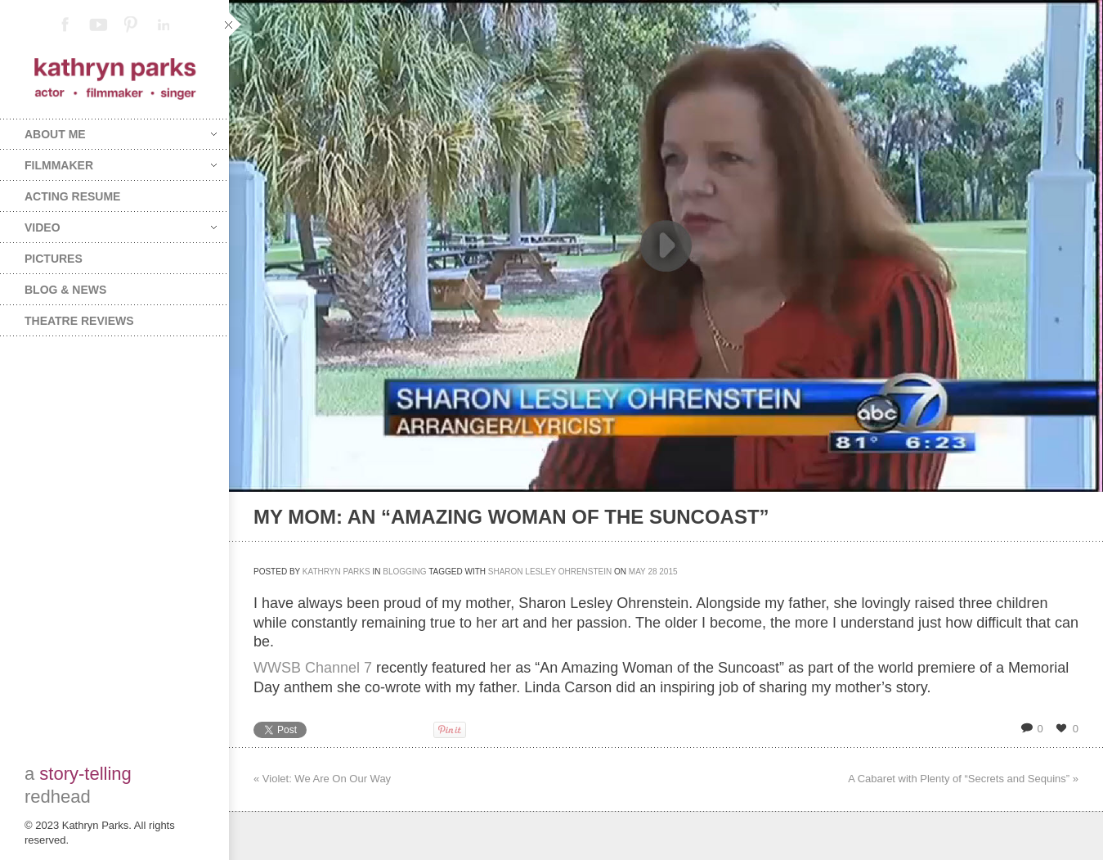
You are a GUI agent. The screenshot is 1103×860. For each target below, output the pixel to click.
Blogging (404, 571)
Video (121, 227)
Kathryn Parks (336, 571)
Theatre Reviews (79, 320)
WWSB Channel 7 (312, 668)
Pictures (54, 258)
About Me (121, 134)
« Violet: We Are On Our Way (322, 778)
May (637, 571)
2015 (668, 571)
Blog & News (65, 289)
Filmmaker (121, 165)
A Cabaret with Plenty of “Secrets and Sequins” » (963, 778)
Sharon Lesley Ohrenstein (550, 571)
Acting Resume (72, 196)
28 (652, 571)
